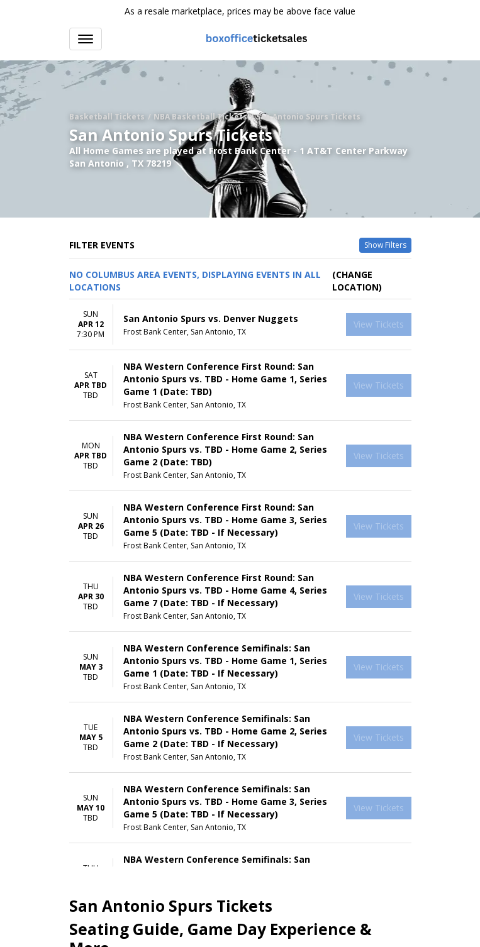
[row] (240, 324)
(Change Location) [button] (357, 281)
